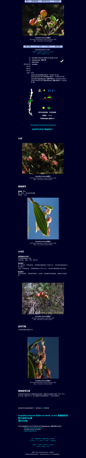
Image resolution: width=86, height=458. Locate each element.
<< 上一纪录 (39, 440)
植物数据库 (38, 438)
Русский (51, 51)
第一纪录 (32, 440)
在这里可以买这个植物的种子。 (43, 129)
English (34, 51)
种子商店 (52, 438)
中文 (48, 53)
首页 (32, 438)
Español (40, 51)
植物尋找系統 (45, 438)
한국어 (38, 53)
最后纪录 (53, 440)
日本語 (43, 53)
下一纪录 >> (47, 440)
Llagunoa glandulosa (30, 431)
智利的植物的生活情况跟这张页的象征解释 (43, 125)
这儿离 (43, 408)
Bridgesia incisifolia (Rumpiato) (33, 428)
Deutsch (46, 51)
